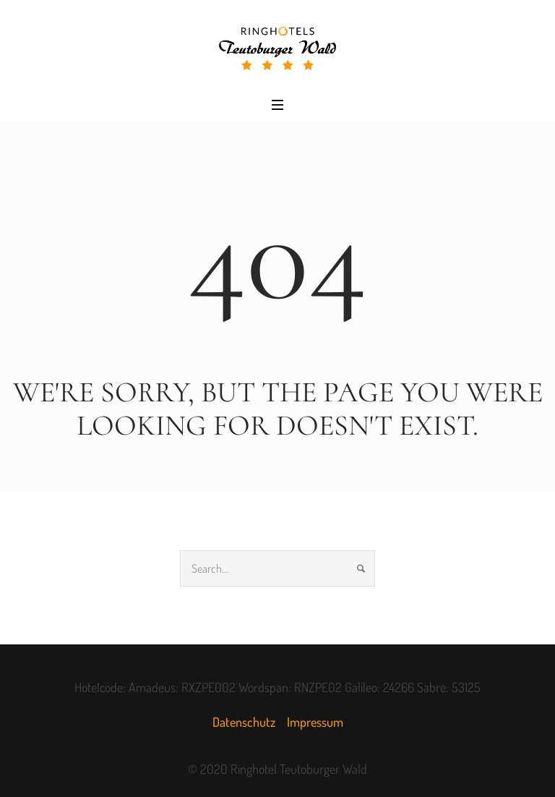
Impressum (315, 722)
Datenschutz (243, 722)
